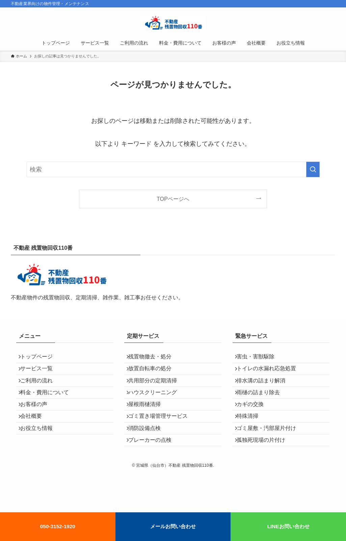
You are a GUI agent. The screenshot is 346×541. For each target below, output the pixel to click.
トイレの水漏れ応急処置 (270, 375)
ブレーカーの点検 (154, 471)
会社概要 (35, 438)
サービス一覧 (40, 375)
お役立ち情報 (40, 455)
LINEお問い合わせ (288, 526)
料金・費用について (48, 406)
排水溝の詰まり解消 (265, 391)
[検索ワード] (173, 169)
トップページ (40, 358)
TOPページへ (173, 199)
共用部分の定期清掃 (156, 391)
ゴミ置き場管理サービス (162, 438)
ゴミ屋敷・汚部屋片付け (270, 455)
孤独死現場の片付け (265, 471)
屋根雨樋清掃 (148, 423)
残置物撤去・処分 (154, 358)
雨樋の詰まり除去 (262, 406)
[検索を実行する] (313, 169)
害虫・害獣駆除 (259, 358)
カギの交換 (254, 423)
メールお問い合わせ (173, 526)
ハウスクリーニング (156, 406)
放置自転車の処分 (154, 375)
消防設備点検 (148, 455)
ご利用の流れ (40, 391)
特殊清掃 (251, 438)
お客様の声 (37, 423)
